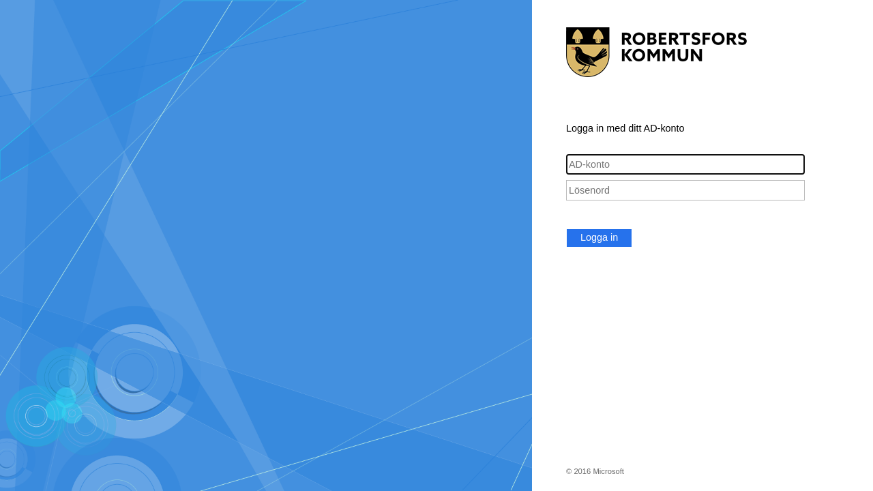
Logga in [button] (599, 237)
